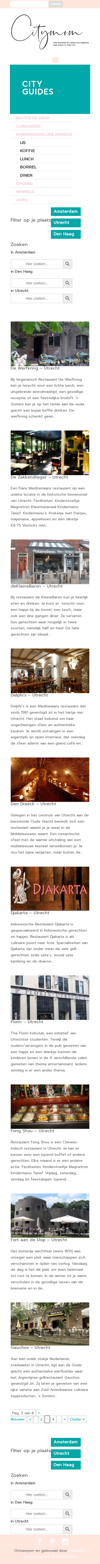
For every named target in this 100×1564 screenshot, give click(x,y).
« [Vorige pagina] (30, 1419)
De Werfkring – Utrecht (35, 368)
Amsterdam (66, 211)
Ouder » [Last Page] (77, 1419)
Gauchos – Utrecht (30, 1347)
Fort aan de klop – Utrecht (39, 1240)
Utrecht (61, 223)
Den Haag (64, 234)
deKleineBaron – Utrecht (37, 586)
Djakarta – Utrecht (30, 913)
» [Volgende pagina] (64, 1419)
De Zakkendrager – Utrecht (39, 477)
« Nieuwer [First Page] (25, 1416)
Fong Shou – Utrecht (32, 1131)
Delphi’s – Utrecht (29, 695)
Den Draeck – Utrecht (33, 804)
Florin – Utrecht (27, 1022)
